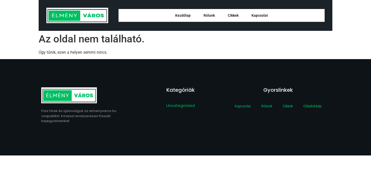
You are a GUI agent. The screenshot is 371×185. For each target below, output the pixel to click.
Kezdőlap (183, 15)
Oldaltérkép (312, 106)
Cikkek (233, 15)
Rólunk (209, 15)
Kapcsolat (259, 15)
